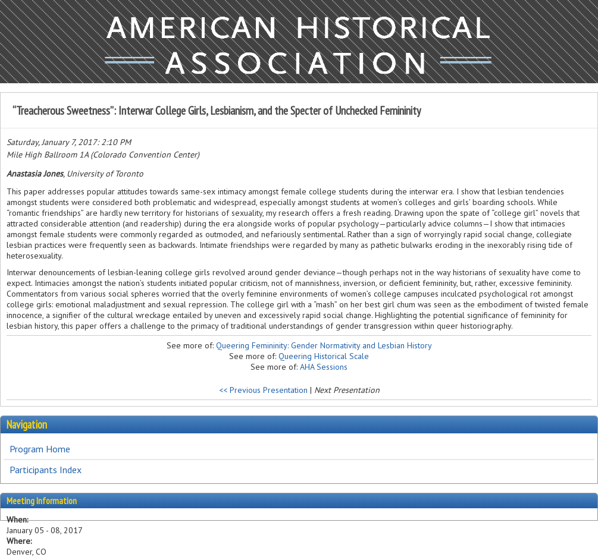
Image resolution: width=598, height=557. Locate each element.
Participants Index (46, 470)
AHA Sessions (323, 366)
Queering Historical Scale (323, 356)
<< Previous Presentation (263, 390)
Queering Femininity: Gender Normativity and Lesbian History (324, 345)
